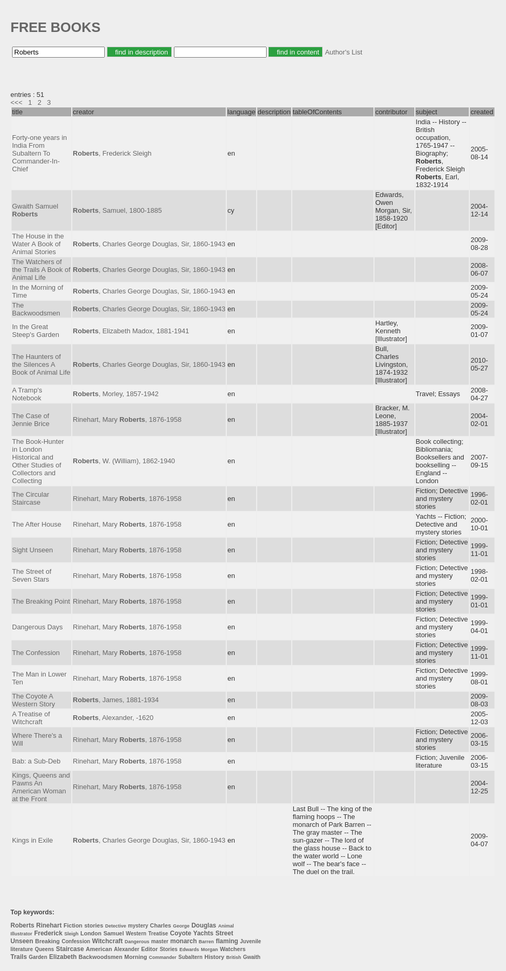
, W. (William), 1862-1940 (124, 461)
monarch (183, 941)
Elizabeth (63, 957)
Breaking (47, 941)
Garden (38, 957)
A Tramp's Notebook (27, 394)
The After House (36, 524)
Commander (163, 957)
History (214, 957)
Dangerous (137, 941)
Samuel (113, 933)
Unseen (21, 941)
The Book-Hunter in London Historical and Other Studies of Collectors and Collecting (38, 461)
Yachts (203, 933)
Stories (169, 949)
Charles (160, 925)
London (90, 933)
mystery (138, 926)
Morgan (209, 949)
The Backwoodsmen (36, 309)
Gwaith (251, 957)
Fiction (72, 925)
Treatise (158, 933)
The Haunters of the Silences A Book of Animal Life (41, 364)
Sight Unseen (32, 550)
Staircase (70, 949)
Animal (226, 926)
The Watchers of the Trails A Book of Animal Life (41, 269)
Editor (149, 949)
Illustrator (21, 933)
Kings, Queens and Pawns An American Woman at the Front (41, 787)
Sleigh (71, 933)
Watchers (233, 949)
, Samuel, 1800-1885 (117, 210)
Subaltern (190, 957)
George (181, 926)
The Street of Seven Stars (31, 575)
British (233, 957)
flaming (227, 941)
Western (136, 933)
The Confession (36, 653)
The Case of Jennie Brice (31, 420)
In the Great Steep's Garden (35, 331)
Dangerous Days (37, 627)
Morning (135, 957)
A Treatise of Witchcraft (31, 718)
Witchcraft (107, 941)
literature (21, 949)
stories (93, 925)
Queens (44, 949)
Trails (18, 957)
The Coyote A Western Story (33, 700)
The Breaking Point (41, 601)
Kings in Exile (32, 840)
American (99, 949)
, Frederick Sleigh (112, 153)
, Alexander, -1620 (113, 718)
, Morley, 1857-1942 (116, 394)
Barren (206, 941)
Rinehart (49, 925)
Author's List (343, 52)
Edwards (189, 949)
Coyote (181, 933)
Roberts (22, 925)
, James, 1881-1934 (116, 700)
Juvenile (250, 941)
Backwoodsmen (101, 957)
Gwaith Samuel (35, 210)
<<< (16, 102)
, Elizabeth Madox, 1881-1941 (131, 331)
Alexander (126, 949)
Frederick (48, 933)
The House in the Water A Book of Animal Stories (38, 244)
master (160, 941)
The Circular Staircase (30, 498)
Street (224, 933)
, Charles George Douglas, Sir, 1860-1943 (149, 244)
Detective (115, 926)
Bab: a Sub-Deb (36, 761)
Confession (76, 941)
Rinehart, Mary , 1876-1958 (127, 419)
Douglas (203, 925)
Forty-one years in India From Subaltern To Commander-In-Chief (39, 153)
